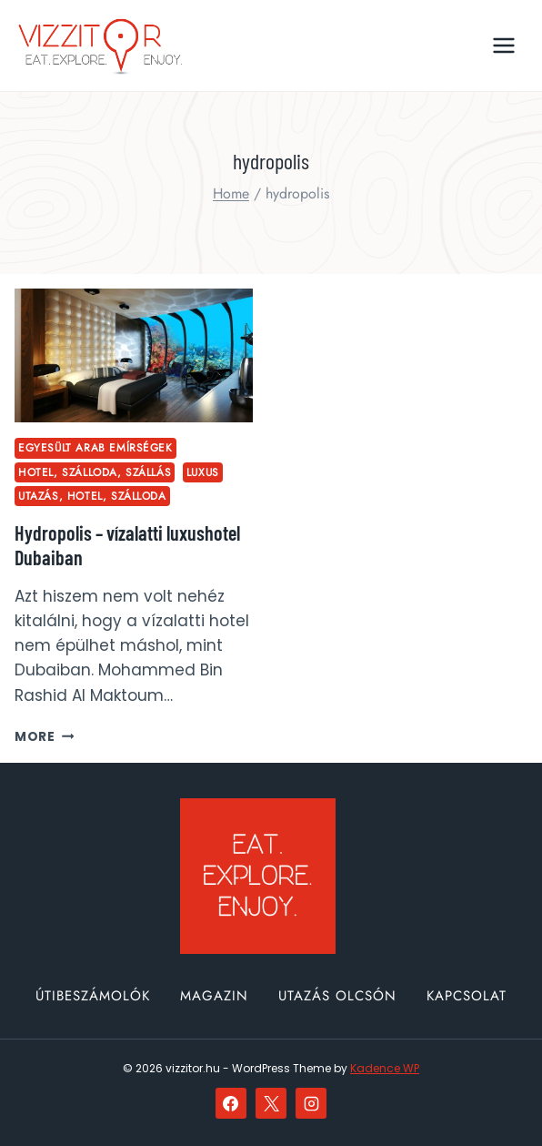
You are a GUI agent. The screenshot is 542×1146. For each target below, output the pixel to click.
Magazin (214, 996)
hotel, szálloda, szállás (94, 472)
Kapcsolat (467, 996)
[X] (271, 1103)
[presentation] (134, 355)
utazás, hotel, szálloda (92, 495)
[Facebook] (231, 1103)
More (44, 736)
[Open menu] (503, 45)
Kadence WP (384, 1068)
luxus (202, 472)
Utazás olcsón (337, 996)
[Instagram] (311, 1103)
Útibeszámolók (92, 996)
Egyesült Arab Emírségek (95, 447)
